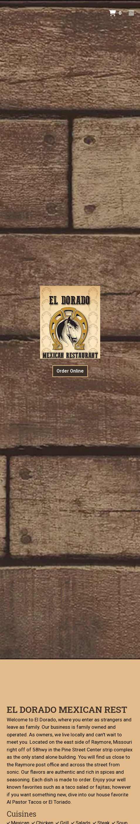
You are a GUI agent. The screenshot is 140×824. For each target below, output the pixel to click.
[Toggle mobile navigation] (131, 13)
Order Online (70, 371)
